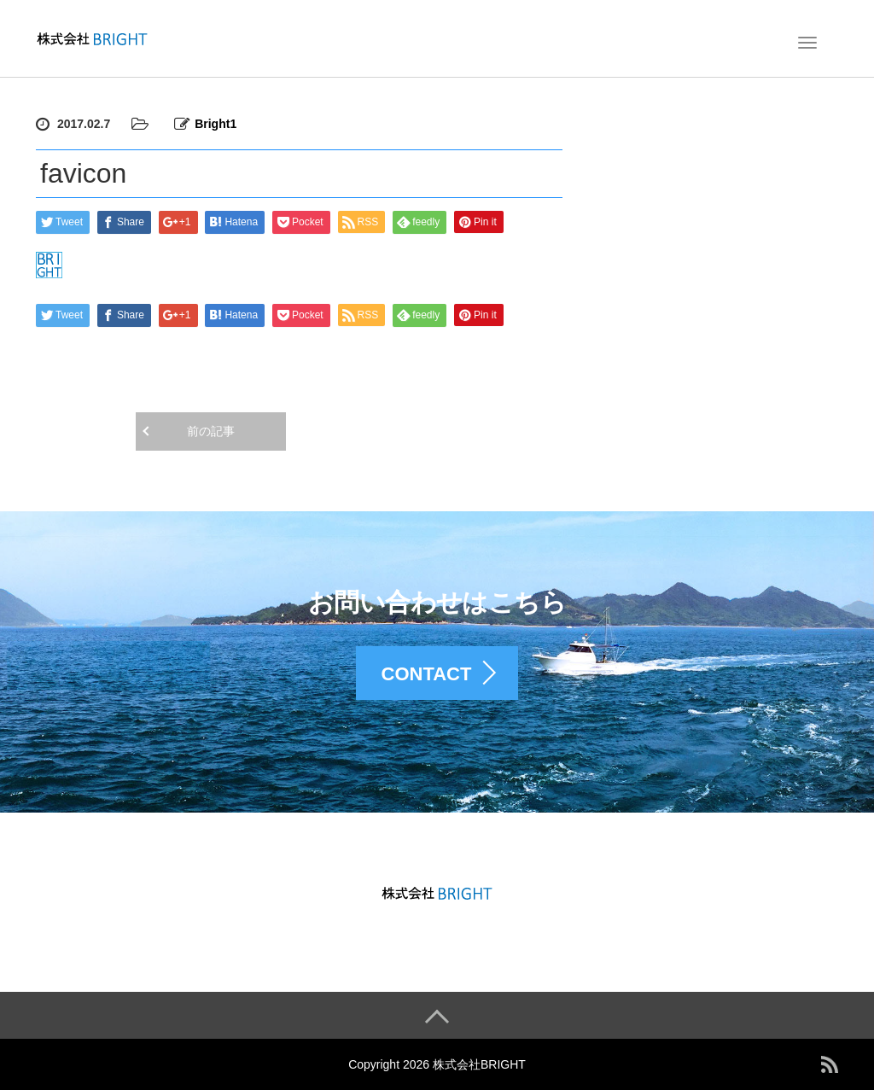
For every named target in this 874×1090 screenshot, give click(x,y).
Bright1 (215, 124)
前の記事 (211, 431)
